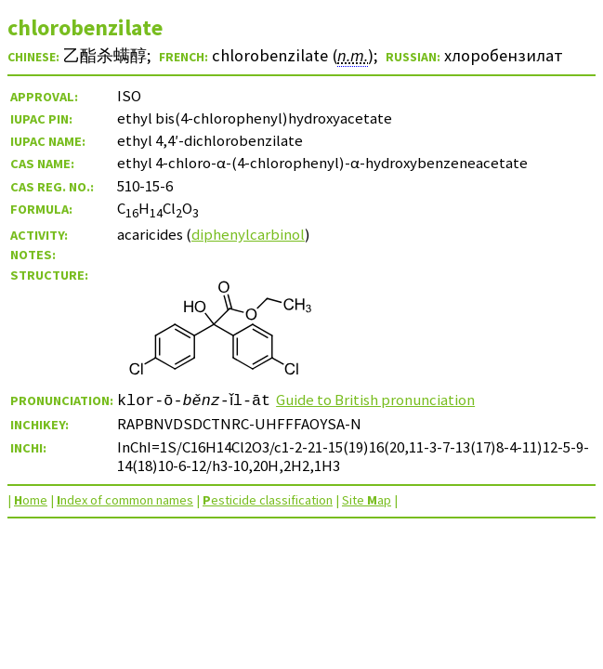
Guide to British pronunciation (381, 399)
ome (30, 500)
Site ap (366, 500)
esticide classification (268, 500)
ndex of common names (125, 500)
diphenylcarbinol (248, 234)
